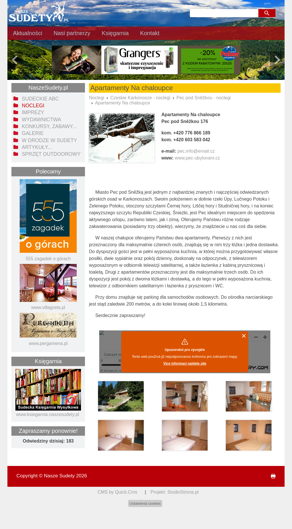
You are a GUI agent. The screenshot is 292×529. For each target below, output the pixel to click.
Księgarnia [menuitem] (115, 33)
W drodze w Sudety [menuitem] (49, 140)
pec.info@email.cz (196, 151)
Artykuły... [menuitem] (37, 147)
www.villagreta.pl (48, 307)
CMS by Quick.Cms (117, 492)
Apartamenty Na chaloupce (122, 102)
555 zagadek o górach (48, 258)
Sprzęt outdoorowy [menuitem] (51, 154)
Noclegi (96, 97)
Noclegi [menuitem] (33, 105)
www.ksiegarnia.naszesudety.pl (47, 414)
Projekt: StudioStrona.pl (174, 492)
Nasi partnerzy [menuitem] (72, 33)
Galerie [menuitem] (32, 133)
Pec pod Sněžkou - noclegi (204, 97)
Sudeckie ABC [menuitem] (40, 99)
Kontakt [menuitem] (149, 33)
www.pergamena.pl (48, 343)
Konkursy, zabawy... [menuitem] (49, 126)
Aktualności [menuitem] (27, 33)
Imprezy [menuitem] (33, 112)
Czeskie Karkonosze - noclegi (140, 97)
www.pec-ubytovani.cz (197, 158)
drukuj (270, 476)
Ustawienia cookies (145, 503)
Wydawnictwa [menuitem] (41, 119)
